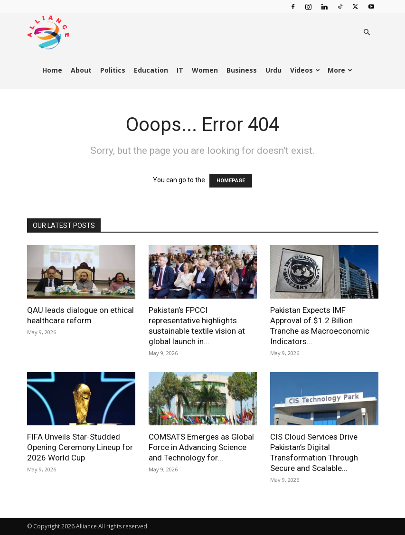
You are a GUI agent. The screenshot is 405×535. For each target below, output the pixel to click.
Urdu (273, 70)
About (81, 70)
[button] (367, 32)
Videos (305, 70)
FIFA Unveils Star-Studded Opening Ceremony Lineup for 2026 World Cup (80, 447)
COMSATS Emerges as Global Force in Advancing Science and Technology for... (201, 447)
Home (52, 70)
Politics (112, 70)
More (340, 70)
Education (151, 70)
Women (205, 70)
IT (180, 70)
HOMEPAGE (231, 181)
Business (241, 70)
